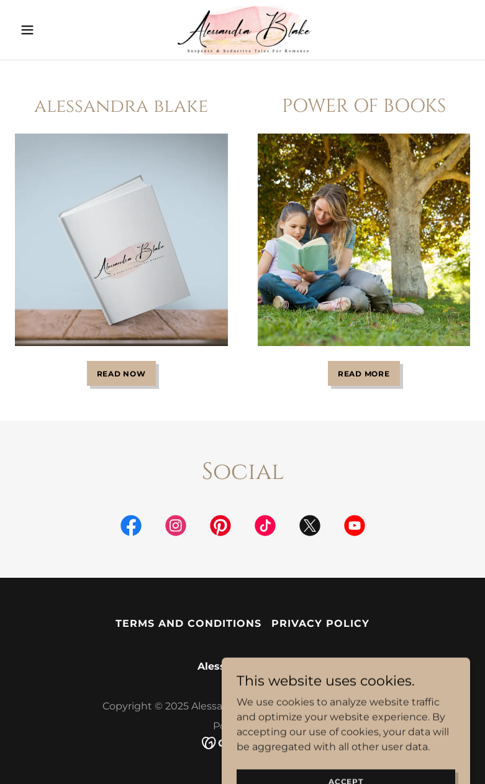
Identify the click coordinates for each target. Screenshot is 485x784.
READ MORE (364, 373)
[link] (242, 30)
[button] (49, 29)
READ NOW (121, 373)
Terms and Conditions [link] (188, 623)
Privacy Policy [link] (320, 623)
